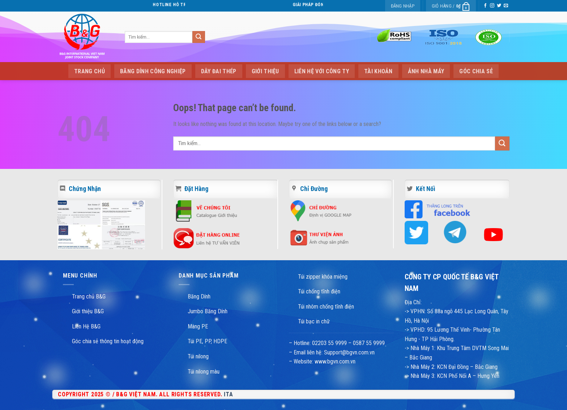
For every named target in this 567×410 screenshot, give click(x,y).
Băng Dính (199, 296)
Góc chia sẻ (476, 71)
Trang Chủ (89, 71)
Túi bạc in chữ (314, 321)
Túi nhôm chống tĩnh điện (326, 306)
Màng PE (198, 326)
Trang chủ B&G (89, 296)
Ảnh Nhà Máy (426, 71)
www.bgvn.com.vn (334, 361)
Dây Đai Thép (218, 71)
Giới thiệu (265, 71)
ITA (228, 394)
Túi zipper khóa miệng (323, 276)
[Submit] (198, 37)
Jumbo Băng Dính (207, 311)
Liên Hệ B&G (86, 326)
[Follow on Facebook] (485, 5)
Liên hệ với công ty (321, 71)
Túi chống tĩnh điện (319, 291)
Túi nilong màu (203, 371)
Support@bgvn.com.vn (349, 352)
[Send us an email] (506, 5)
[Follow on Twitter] (499, 5)
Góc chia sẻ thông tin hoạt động (108, 341)
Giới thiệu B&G (88, 311)
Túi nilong (198, 356)
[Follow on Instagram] (492, 5)
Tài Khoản (378, 71)
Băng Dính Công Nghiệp (153, 71)
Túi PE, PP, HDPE (207, 341)
